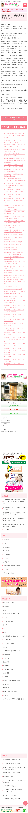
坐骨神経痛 (6, 606)
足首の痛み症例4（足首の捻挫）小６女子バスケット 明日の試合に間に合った (14, 200)
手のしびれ (6, 658)
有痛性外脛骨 (7, 688)
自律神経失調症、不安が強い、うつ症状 (14, 636)
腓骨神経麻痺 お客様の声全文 (11, 772)
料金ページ (6, 550)
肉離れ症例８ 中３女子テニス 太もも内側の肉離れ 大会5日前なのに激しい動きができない (14, 211)
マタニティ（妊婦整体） (10, 643)
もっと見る (6, 529)
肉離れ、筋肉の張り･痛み (10, 691)
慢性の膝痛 (6, 662)
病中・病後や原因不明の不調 (11, 613)
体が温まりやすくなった (10, 786)
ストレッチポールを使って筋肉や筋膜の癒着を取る (14, 781)
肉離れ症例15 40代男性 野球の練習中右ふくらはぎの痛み (13, 519)
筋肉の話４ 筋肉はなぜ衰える (12, 244)
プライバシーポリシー (9, 573)
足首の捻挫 (6, 695)
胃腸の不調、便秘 (8, 669)
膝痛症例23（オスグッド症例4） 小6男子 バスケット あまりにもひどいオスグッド (14, 350)
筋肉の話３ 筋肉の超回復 (11, 247)
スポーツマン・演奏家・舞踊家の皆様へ (14, 699)
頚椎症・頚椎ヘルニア (9, 654)
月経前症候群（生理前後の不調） (12, 650)
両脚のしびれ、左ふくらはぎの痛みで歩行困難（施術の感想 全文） (14, 768)
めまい (5, 628)
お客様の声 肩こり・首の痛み (11, 798)
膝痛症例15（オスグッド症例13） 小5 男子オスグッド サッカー (14, 508)
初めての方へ (7, 539)
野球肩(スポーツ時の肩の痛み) (11, 680)
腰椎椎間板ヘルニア (8, 602)
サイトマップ (7, 569)
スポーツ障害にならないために (12, 286)
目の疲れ (5, 625)
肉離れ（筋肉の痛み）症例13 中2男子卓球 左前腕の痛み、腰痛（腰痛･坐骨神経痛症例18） (14, 160)
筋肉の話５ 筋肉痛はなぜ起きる (13, 241)
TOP (4, 543)
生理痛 (5, 647)
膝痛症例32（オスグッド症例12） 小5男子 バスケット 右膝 (14, 514)
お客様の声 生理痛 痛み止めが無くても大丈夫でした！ (14, 790)
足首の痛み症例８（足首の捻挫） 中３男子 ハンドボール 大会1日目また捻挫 (14, 135)
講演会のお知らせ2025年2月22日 (12, 759)
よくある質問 (7, 554)
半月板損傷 (6, 665)
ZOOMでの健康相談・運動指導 (11, 763)
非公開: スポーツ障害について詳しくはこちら (14, 118)
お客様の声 (6, 562)
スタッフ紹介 (7, 547)
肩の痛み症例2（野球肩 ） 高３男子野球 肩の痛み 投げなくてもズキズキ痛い (14, 281)
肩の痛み (5, 676)
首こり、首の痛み (8, 621)
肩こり (5, 617)
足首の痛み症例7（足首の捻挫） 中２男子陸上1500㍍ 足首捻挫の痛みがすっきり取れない (14, 185)
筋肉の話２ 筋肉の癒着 (10, 249)
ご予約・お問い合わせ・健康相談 (12, 565)
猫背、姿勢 (6, 673)
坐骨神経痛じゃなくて (9, 776)
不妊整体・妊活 (7, 639)
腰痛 (4, 610)
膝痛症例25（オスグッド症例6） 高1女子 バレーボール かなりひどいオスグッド (14, 339)
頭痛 (4, 632)
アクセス (5, 558)
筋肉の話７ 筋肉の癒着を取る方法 (13, 234)
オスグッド (6, 684)
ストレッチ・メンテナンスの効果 (13, 289)
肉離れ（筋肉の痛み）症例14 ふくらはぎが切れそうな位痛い (13, 525)
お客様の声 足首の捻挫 (10, 795)
